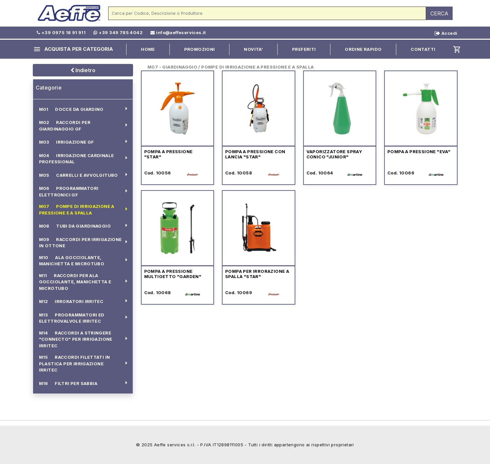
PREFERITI (304, 49)
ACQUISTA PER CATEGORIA (73, 49)
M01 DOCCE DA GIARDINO (71, 109)
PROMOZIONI (199, 49)
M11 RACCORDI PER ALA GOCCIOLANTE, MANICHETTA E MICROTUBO (75, 282)
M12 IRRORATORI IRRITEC (71, 301)
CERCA (439, 13)
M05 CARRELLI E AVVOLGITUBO (78, 175)
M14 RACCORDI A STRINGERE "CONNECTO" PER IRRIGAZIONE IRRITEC (75, 339)
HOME (148, 49)
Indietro (82, 70)
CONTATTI (423, 49)
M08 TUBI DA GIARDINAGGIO (75, 226)
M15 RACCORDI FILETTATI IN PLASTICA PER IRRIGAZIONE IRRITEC (74, 363)
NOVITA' (253, 49)
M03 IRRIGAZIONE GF (66, 142)
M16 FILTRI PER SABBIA (68, 383)
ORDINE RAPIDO (363, 49)
